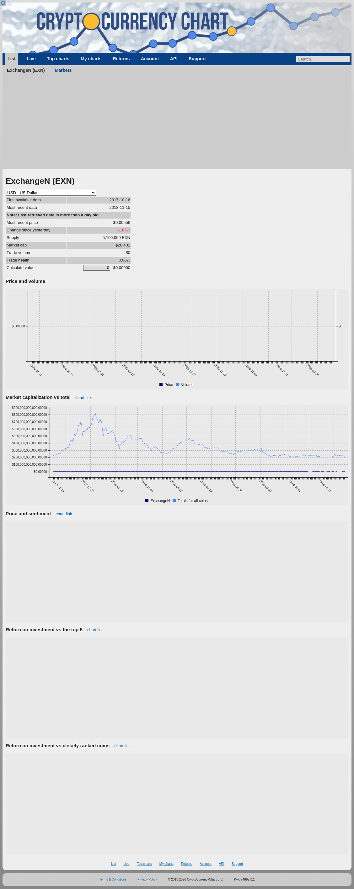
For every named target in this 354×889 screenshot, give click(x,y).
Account (150, 58)
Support (197, 58)
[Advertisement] (177, 122)
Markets (63, 70)
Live (31, 58)
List (11, 58)
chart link (83, 397)
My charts (91, 58)
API (174, 58)
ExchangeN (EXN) (26, 70)
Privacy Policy (147, 879)
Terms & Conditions (113, 879)
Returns (121, 58)
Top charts (58, 58)
